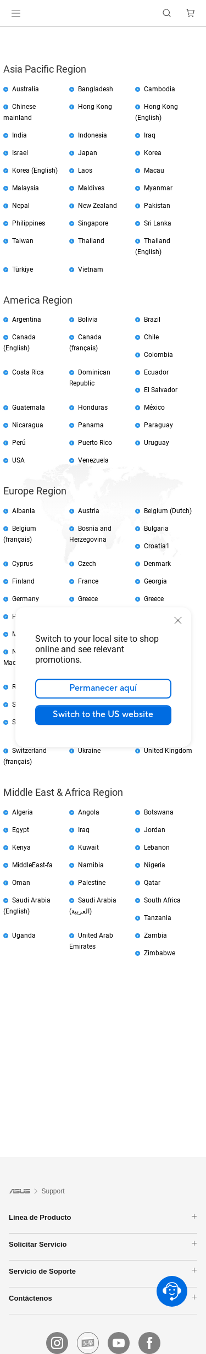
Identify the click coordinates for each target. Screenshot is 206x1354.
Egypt (20, 830)
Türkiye (22, 269)
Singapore (93, 223)
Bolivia (88, 319)
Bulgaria (156, 528)
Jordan (154, 830)
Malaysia (25, 188)
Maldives (91, 188)
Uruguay (156, 443)
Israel (20, 153)
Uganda (24, 935)
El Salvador (160, 390)
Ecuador (156, 372)
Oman (21, 883)
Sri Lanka (157, 223)
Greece (88, 599)
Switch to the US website (103, 714)
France (88, 581)
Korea (153, 153)
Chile (151, 337)
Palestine (91, 883)
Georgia (155, 581)
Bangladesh (95, 89)
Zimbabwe (159, 953)
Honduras (93, 407)
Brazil (152, 319)
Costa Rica (28, 372)
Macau (154, 170)
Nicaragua (27, 425)
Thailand (91, 241)
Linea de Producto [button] (103, 1217)
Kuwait (88, 847)
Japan (87, 153)
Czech (87, 564)
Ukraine (89, 751)
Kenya (21, 847)
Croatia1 (157, 546)
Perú (19, 443)
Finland (23, 581)
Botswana (159, 812)
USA (18, 460)
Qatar (152, 883)
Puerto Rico (95, 443)
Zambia (155, 935)
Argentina (26, 319)
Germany (25, 599)
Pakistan (157, 206)
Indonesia (92, 135)
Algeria (22, 812)
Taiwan (23, 241)
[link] (103, 13)
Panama (91, 425)
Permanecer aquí (103, 687)
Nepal (21, 206)
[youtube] (119, 1343)
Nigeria (154, 865)
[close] (178, 620)
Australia (25, 89)
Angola (88, 812)
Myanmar (158, 188)
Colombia (158, 355)
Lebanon (157, 847)
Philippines (28, 223)
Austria (88, 511)
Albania (23, 511)
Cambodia (159, 89)
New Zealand (97, 206)
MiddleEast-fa (32, 865)
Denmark (157, 564)
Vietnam (90, 269)
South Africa (162, 900)
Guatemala (28, 407)
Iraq (149, 135)
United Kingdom (168, 751)
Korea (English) (35, 170)
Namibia (91, 865)
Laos (85, 170)
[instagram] (57, 1343)
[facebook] (149, 1343)
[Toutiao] (88, 1343)
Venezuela (93, 460)
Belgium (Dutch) (168, 511)
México (154, 407)
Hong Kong (95, 107)
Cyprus (22, 564)
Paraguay (158, 425)
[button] (16, 13)
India (19, 135)
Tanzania (157, 918)
